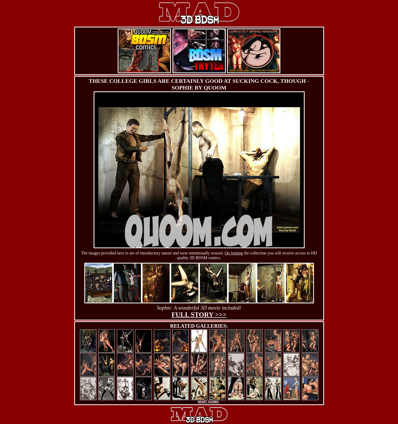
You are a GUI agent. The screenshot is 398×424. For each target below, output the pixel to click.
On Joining (234, 253)
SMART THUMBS (208, 401)
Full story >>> (199, 314)
